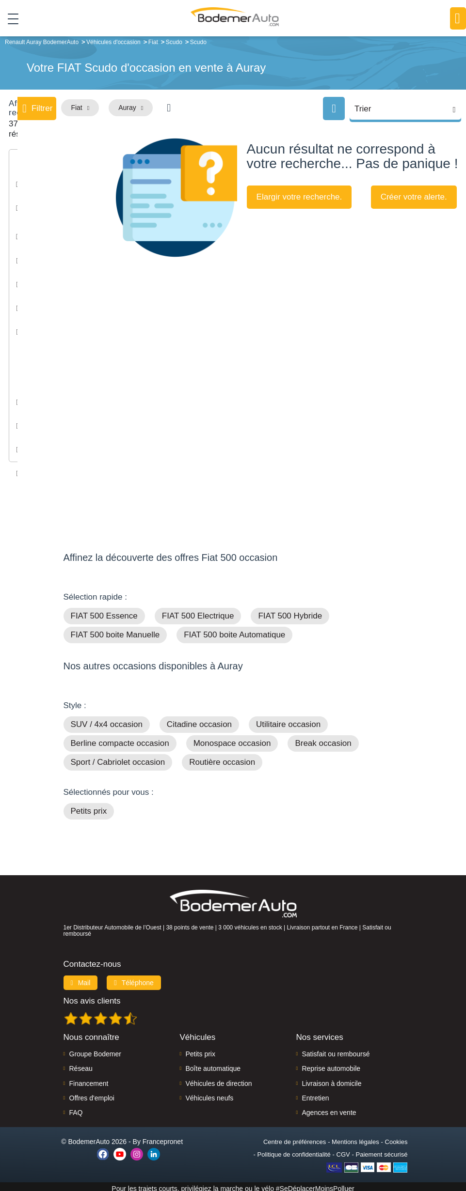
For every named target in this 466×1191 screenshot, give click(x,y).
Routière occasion (222, 758)
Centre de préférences (294, 1138)
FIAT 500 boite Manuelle (115, 631)
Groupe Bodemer (95, 1050)
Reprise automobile (331, 1065)
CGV (343, 1150)
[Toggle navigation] (9, 19)
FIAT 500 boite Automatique (234, 631)
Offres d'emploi (91, 1094)
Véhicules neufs (209, 1094)
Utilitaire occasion (288, 721)
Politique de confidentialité (294, 1150)
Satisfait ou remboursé (336, 1050)
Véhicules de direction (218, 1079)
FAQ (76, 1109)
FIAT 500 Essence (104, 612)
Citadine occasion (199, 721)
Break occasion (323, 739)
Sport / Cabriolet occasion (118, 758)
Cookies (396, 1138)
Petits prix (89, 807)
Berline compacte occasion (120, 739)
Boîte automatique (213, 1065)
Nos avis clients (92, 997)
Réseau (81, 1065)
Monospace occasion (232, 739)
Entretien (315, 1094)
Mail (81, 979)
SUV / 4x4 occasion (107, 721)
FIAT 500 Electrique (198, 612)
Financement (89, 1079)
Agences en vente (329, 1109)
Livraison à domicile (331, 1079)
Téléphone (134, 979)
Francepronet (163, 1138)
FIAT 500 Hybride (290, 612)
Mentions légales (355, 1138)
